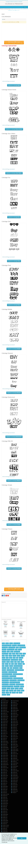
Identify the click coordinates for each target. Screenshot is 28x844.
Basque (8, 651)
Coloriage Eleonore (5, 764)
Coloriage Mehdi (4, 831)
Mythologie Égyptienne (19, 684)
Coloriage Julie (4, 772)
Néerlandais (4, 688)
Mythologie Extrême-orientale (17, 674)
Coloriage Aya (4, 735)
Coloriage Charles (5, 800)
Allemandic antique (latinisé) (6, 645)
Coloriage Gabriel (5, 741)
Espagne (10, 655)
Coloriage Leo (4, 739)
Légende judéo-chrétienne (18, 665)
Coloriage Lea (14, 702)
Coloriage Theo (4, 713)
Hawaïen (20, 659)
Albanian (7, 643)
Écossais (8, 694)
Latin (23, 663)
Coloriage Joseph (5, 809)
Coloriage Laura (4, 817)
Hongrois (8, 661)
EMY (3, 14)
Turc (17, 692)
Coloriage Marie (14, 758)
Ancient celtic (14, 645)
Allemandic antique (17, 643)
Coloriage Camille (5, 702)
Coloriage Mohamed (15, 700)
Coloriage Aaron (14, 741)
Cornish (24, 653)
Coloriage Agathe (5, 801)
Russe (7, 690)
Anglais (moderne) (22, 647)
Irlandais (22, 661)
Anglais (17, 647)
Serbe (15, 690)
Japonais (6, 663)
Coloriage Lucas (4, 733)
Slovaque (18, 690)
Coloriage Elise (4, 808)
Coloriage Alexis (14, 725)
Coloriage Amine (14, 707)
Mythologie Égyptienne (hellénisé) (7, 686)
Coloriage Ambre (5, 798)
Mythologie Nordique (21, 680)
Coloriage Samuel (5, 758)
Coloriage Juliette (15, 721)
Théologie (13, 692)
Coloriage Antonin (15, 736)
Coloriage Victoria (5, 736)
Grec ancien (21, 657)
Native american (16, 686)
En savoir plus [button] (4, 842)
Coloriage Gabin (14, 756)
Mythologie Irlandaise (13, 680)
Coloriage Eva (4, 730)
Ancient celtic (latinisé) (21, 645)
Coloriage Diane (4, 829)
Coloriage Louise (5, 722)
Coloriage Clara (14, 713)
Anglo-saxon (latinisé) (10, 649)
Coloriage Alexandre (5, 711)
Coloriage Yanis (14, 755)
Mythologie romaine (5, 684)
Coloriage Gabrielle (5, 742)
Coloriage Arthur (4, 781)
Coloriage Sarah (4, 705)
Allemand (11, 643)
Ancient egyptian (5, 647)
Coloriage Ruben (15, 716)
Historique (3, 661)
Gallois (14, 657)
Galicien (10, 657)
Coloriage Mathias (5, 814)
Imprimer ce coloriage (14, 85)
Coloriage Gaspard (15, 733)
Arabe (16, 649)
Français (3, 657)
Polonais (8, 688)
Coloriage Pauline (15, 738)
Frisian (7, 657)
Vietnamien (4, 694)
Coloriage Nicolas (15, 730)
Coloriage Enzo (14, 727)
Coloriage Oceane (15, 722)
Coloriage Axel (4, 750)
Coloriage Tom (14, 761)
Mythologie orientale (5, 682)
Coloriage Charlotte (15, 714)
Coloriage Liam (14, 764)
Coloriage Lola (4, 769)
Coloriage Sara (4, 806)
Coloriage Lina (14, 747)
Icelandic (12, 661)
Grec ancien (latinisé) (14, 659)
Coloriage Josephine (15, 710)
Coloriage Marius (5, 770)
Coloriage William (5, 786)
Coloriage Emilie (4, 761)
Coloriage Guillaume (15, 770)
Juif (9, 663)
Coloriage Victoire (5, 775)
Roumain (3, 690)
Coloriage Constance (5, 825)
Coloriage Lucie (4, 725)
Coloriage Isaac (14, 711)
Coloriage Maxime (5, 721)
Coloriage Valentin (5, 755)
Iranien (19, 661)
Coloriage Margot (5, 753)
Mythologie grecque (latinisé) (18, 678)
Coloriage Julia (14, 719)
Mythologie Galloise (5, 676)
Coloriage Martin (14, 789)
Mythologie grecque (13, 676)
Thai (10, 692)
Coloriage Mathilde (5, 747)
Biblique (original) (17, 651)
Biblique (11, 651)
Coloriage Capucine (5, 826)
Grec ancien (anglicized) (6, 659)
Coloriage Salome (15, 778)
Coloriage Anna (4, 727)
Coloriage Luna (14, 769)
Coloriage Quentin (5, 803)
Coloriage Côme (4, 812)
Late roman (20, 663)
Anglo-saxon (4, 649)
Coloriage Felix (14, 783)
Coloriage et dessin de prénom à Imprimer (14, 1)
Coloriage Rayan (15, 781)
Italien (3, 663)
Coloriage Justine (5, 756)
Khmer (12, 663)
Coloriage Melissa (5, 822)
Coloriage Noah (14, 705)
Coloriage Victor (14, 735)
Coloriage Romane (5, 716)
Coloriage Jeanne (15, 780)
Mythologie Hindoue (5, 680)
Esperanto (14, 655)
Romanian (21, 688)
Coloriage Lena (14, 742)
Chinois (20, 653)
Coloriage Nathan (15, 708)
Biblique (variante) (5, 653)
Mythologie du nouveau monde (7, 674)
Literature (6, 665)
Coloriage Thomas (15, 753)
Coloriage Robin (4, 815)
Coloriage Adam (4, 744)
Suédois (3, 692)
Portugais (12, 688)
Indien (15, 661)
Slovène (22, 690)
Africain (3, 643)
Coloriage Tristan (15, 744)
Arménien (19, 649)
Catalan (17, 653)
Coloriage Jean (4, 828)
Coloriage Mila (4, 778)
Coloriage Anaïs (4, 724)
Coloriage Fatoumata (5, 794)
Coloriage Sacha (5, 752)
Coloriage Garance (5, 767)
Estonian (18, 655)
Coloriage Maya (4, 708)
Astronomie (4, 651)
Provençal (16, 688)
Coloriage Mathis (15, 784)
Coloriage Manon (5, 714)
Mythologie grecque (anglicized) (7, 678)
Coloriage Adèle (4, 719)
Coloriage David (4, 707)
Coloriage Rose (14, 772)
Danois (6, 655)
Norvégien (22, 686)
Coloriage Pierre (4, 795)
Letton (3, 665)
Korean (16, 663)
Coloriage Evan (4, 823)
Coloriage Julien (4, 789)
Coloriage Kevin (4, 811)
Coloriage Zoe (14, 739)
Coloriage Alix (14, 767)
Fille (4, 19)
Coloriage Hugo (14, 728)
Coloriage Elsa (4, 766)
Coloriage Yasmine (15, 724)
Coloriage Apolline (5, 820)
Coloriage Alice (4, 738)
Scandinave (11, 690)
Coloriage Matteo (15, 775)
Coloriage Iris (14, 792)
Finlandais (22, 655)
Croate (3, 655)
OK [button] (21, 838)
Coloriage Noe (4, 780)
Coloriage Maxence (5, 700)
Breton (10, 653)
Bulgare (13, 653)
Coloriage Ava (4, 784)
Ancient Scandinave (12, 647)
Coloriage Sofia (4, 797)
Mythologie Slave (12, 684)
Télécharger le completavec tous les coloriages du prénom (14, 42)
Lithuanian (11, 665)
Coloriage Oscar (14, 786)
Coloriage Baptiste (15, 766)
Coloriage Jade (4, 728)
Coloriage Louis (4, 783)
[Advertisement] (14, 32)
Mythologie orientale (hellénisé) (15, 682)
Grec (17, 657)
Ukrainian (20, 692)
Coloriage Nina (4, 792)
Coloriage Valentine (15, 750)
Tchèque (7, 692)
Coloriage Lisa (14, 752)
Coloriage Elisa (4, 710)
